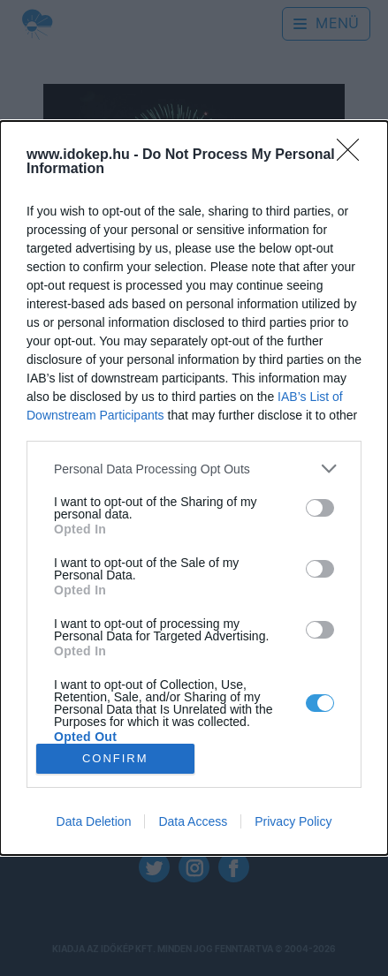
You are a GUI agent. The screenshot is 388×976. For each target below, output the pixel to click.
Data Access (192, 821)
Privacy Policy (293, 821)
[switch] (320, 508)
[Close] (353, 155)
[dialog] (194, 488)
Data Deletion (94, 821)
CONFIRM (115, 757)
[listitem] (194, 468)
